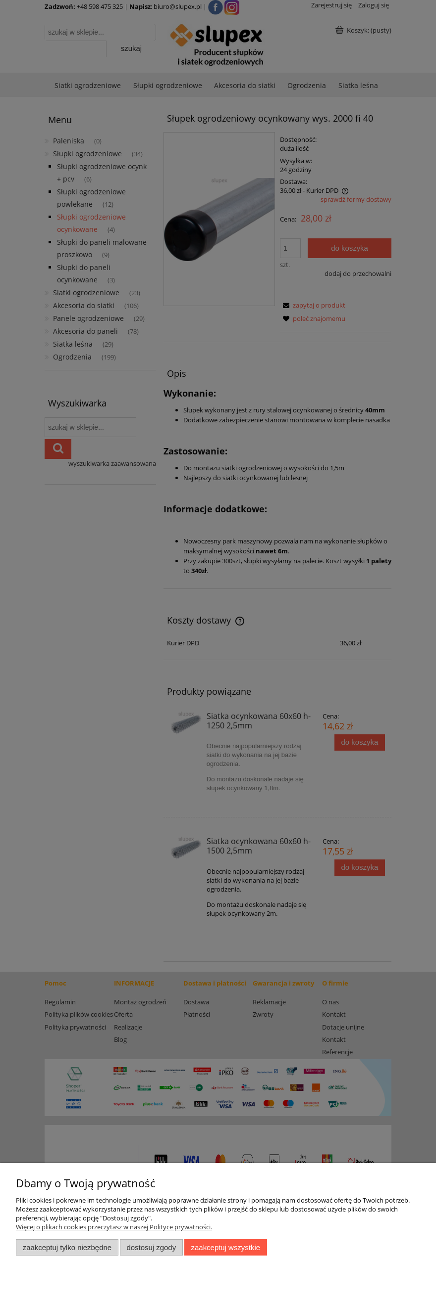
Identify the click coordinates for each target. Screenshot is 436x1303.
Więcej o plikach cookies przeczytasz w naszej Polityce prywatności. (114, 1226)
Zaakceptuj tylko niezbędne (67, 1247)
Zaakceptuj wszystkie (225, 1247)
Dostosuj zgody (151, 1247)
